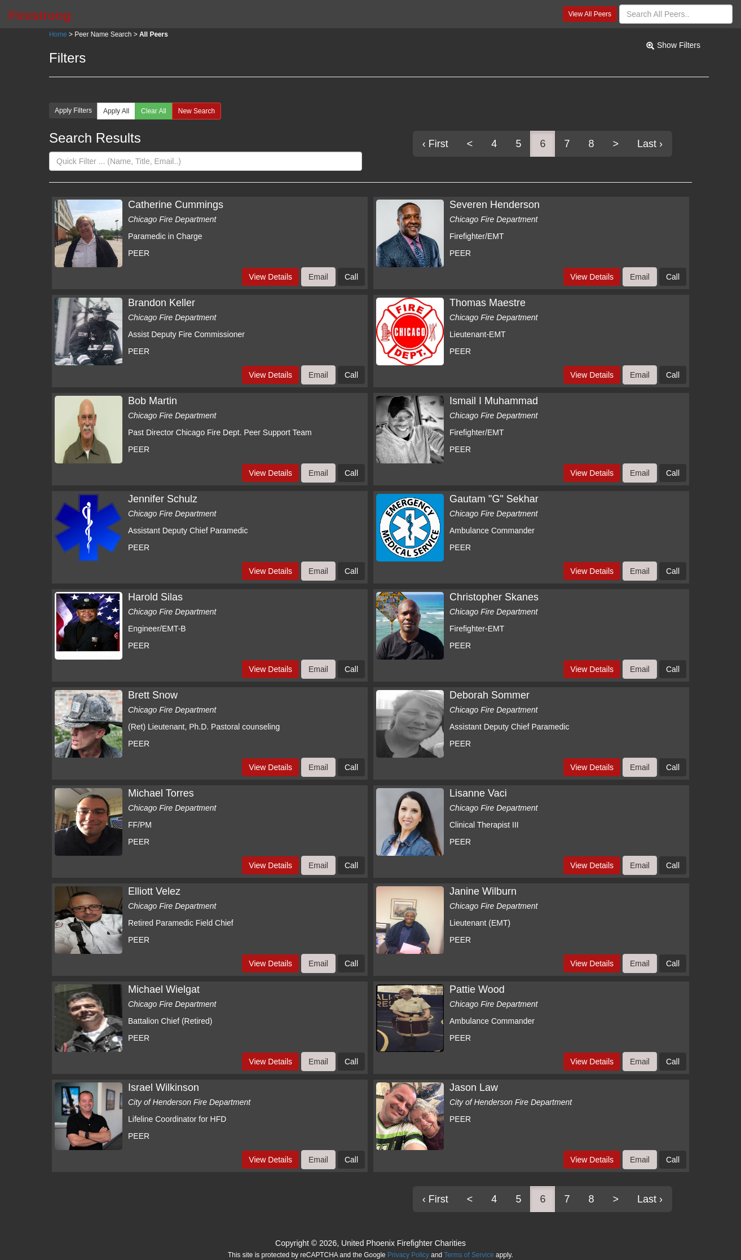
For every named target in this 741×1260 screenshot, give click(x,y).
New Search (196, 111)
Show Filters (678, 45)
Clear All (153, 111)
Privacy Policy (408, 1255)
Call (351, 276)
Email (318, 276)
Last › (650, 143)
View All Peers (589, 14)
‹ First (435, 143)
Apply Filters (73, 110)
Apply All (116, 111)
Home (58, 34)
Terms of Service (469, 1255)
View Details (270, 276)
